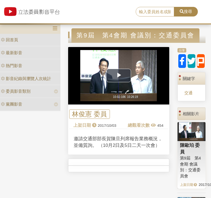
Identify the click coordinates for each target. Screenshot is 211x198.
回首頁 (9, 39)
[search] (155, 12)
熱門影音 (11, 65)
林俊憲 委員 (89, 114)
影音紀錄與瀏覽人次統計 (26, 78)
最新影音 (11, 52)
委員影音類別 (15, 91)
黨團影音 (11, 104)
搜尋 (186, 11)
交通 (188, 92)
